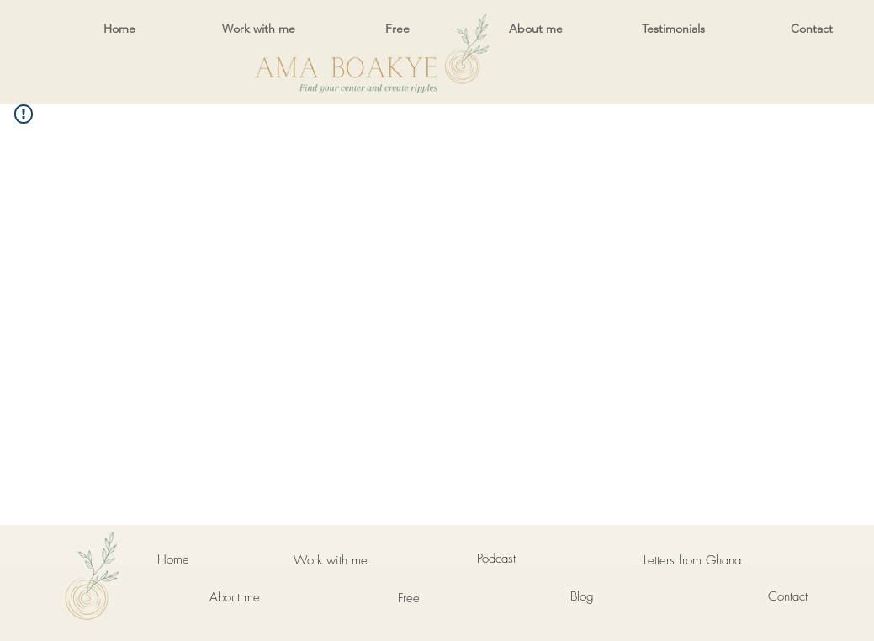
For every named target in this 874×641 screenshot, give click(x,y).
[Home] (173, 559)
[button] (258, 29)
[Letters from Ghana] (692, 560)
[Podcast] (496, 559)
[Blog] (582, 596)
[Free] (409, 598)
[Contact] (788, 596)
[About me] (235, 597)
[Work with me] (331, 560)
